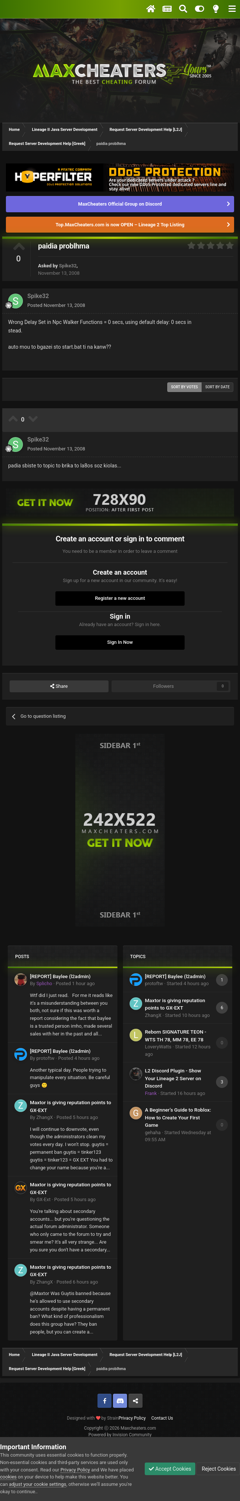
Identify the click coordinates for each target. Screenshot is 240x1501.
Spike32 (68, 265)
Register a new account (120, 598)
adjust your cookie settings (37, 1484)
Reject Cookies (218, 1469)
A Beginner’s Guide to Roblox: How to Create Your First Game (178, 1117)
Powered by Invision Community (120, 1434)
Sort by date (217, 387)
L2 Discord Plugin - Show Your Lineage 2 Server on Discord (173, 1078)
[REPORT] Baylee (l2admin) (60, 976)
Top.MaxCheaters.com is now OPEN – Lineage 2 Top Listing (120, 224)
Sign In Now (120, 642)
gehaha (153, 1132)
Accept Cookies (170, 1469)
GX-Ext (43, 1199)
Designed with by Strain (93, 1418)
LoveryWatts (158, 1046)
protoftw (45, 1058)
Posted (56, 305)
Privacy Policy (132, 1418)
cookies (8, 1477)
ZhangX (44, 1117)
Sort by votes (184, 387)
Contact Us (162, 1418)
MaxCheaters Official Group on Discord (120, 204)
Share (59, 686)
